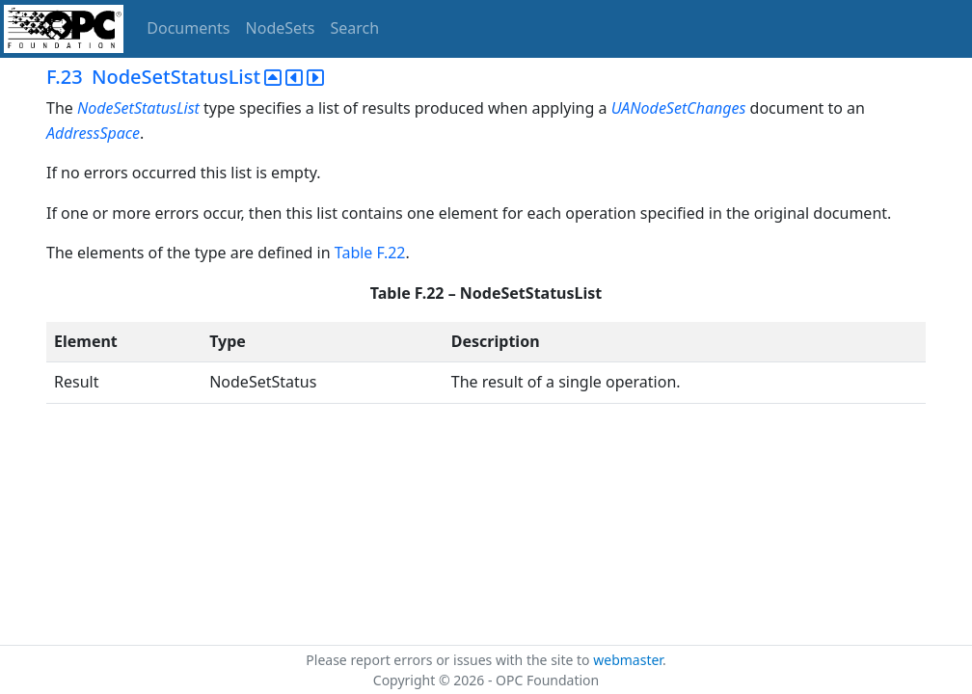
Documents (188, 28)
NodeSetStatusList (138, 108)
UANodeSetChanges (678, 108)
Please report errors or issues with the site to (449, 660)
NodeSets (280, 28)
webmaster (627, 660)
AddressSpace (93, 133)
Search (355, 28)
